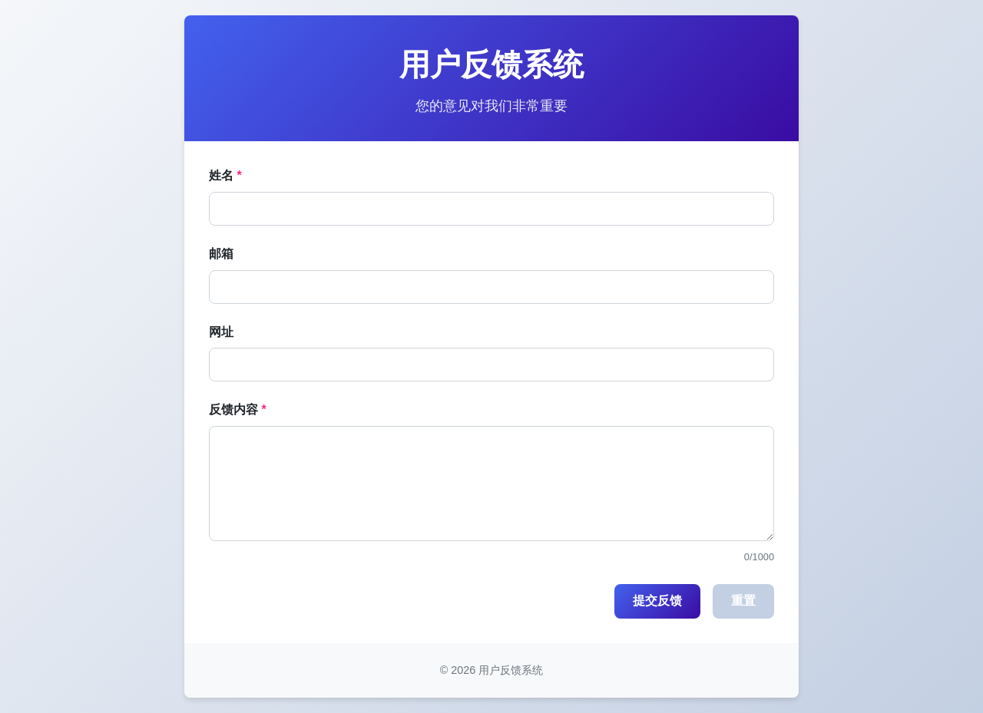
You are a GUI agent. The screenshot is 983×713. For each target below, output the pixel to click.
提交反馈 (657, 600)
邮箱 (221, 253)
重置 (743, 600)
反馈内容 (233, 409)
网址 (221, 331)
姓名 (221, 175)
